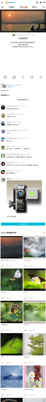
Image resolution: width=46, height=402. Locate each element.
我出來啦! (4, 389)
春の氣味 (26, 357)
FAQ (43, 7)
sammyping (10, 130)
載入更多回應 (23, 224)
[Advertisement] (23, 62)
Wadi (8, 162)
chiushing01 (10, 138)
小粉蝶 (3, 292)
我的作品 (23, 7)
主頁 (2, 7)
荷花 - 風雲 (27, 260)
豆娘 (2, 357)
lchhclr (8, 146)
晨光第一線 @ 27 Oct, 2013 (9, 260)
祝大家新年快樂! (28, 389)
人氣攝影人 (11, 7)
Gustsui (9, 106)
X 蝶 (25, 292)
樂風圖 (9, 178)
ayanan (16, 35)
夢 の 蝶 (26, 325)
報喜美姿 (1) (4, 325)
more (43, 232)
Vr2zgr (9, 170)
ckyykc (9, 122)
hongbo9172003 (11, 154)
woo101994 (10, 114)
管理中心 (34, 7)
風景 (7, 90)
